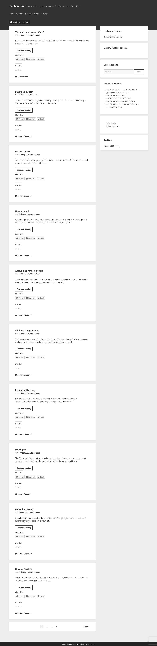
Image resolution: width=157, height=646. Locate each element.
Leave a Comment (24, 136)
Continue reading (25, 50)
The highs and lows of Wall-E (37, 31)
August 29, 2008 (27, 154)
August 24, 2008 (27, 452)
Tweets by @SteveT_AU (113, 36)
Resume (48, 14)
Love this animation (127, 101)
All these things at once (33, 329)
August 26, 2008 (27, 333)
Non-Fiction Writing (34, 14)
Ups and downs (27, 150)
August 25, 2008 (27, 392)
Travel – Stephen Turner (115, 98)
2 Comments (22, 76)
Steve (38, 34)
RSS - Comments (113, 126)
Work (129, 98)
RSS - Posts (111, 123)
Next (86, 626)
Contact (21, 14)
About (12, 14)
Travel (122, 95)
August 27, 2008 (27, 273)
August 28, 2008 (27, 213)
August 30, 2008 (27, 94)
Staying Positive (27, 568)
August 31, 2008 (27, 34)
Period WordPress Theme (71, 643)
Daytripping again (28, 91)
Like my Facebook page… (115, 47)
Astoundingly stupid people (36, 270)
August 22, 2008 (27, 571)
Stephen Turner (18, 6)
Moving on (23, 449)
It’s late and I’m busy (31, 389)
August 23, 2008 (27, 512)
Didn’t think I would (29, 508)
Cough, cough (25, 210)
